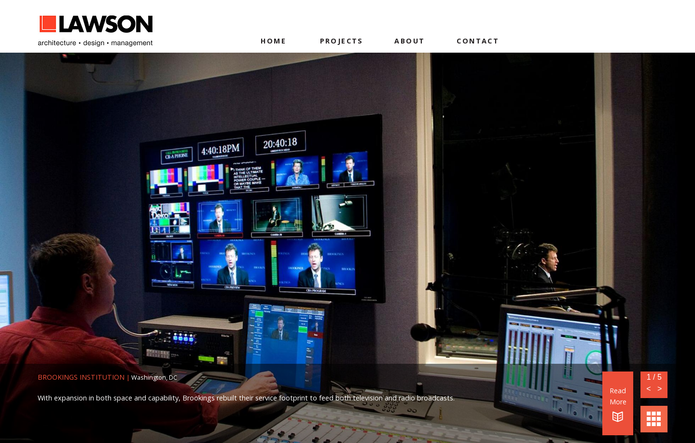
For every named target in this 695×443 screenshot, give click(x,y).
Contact (478, 40)
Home (274, 40)
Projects (341, 40)
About (409, 40)
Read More (618, 404)
